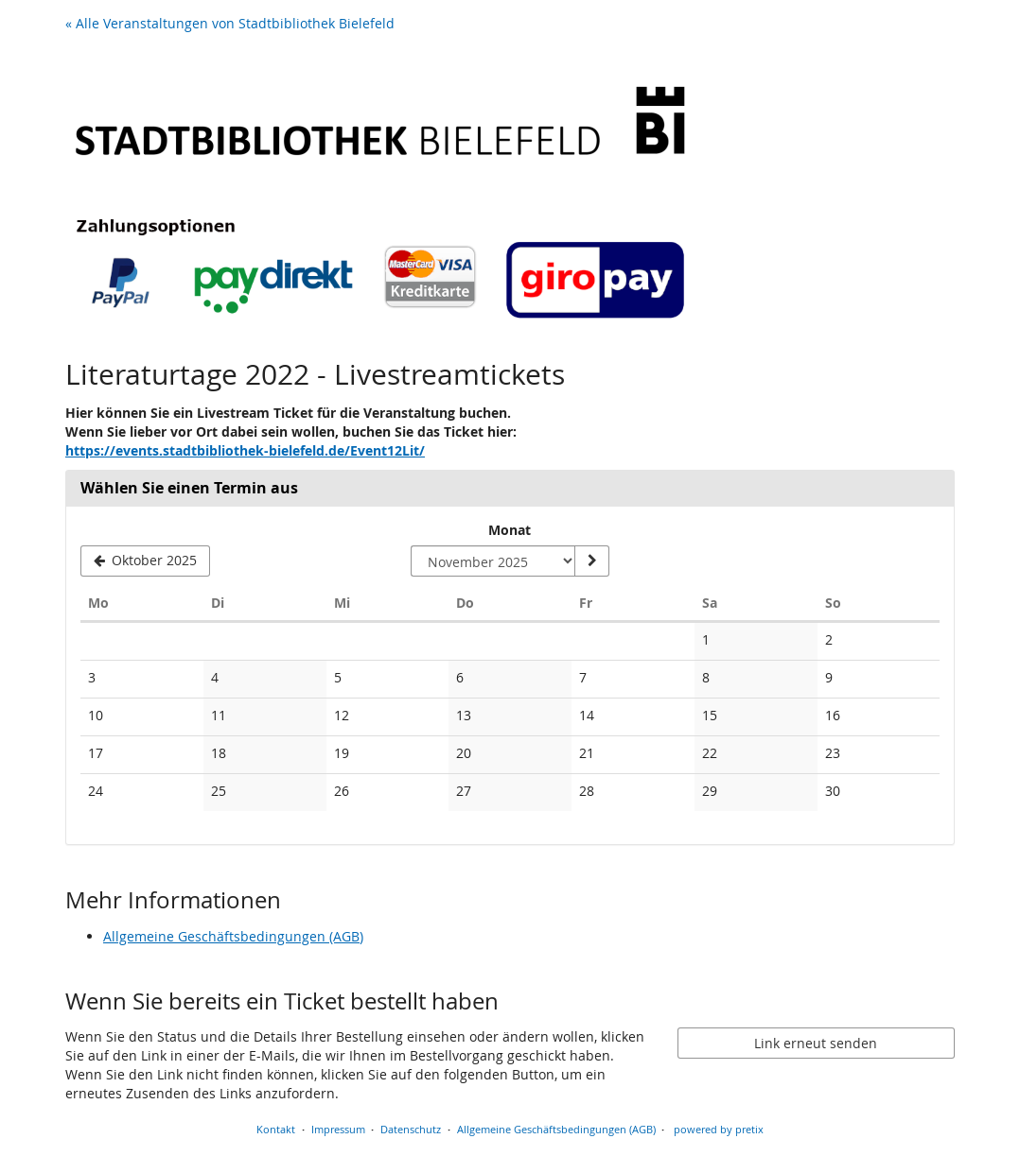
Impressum (338, 1129)
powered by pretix (719, 1129)
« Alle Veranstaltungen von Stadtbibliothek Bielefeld (230, 23)
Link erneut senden (815, 1043)
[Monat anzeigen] (591, 561)
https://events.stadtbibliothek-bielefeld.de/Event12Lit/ (245, 450)
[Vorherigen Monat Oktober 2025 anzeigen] (145, 561)
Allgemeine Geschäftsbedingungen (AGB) (233, 936)
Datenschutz (410, 1129)
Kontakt (275, 1129)
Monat (509, 530)
